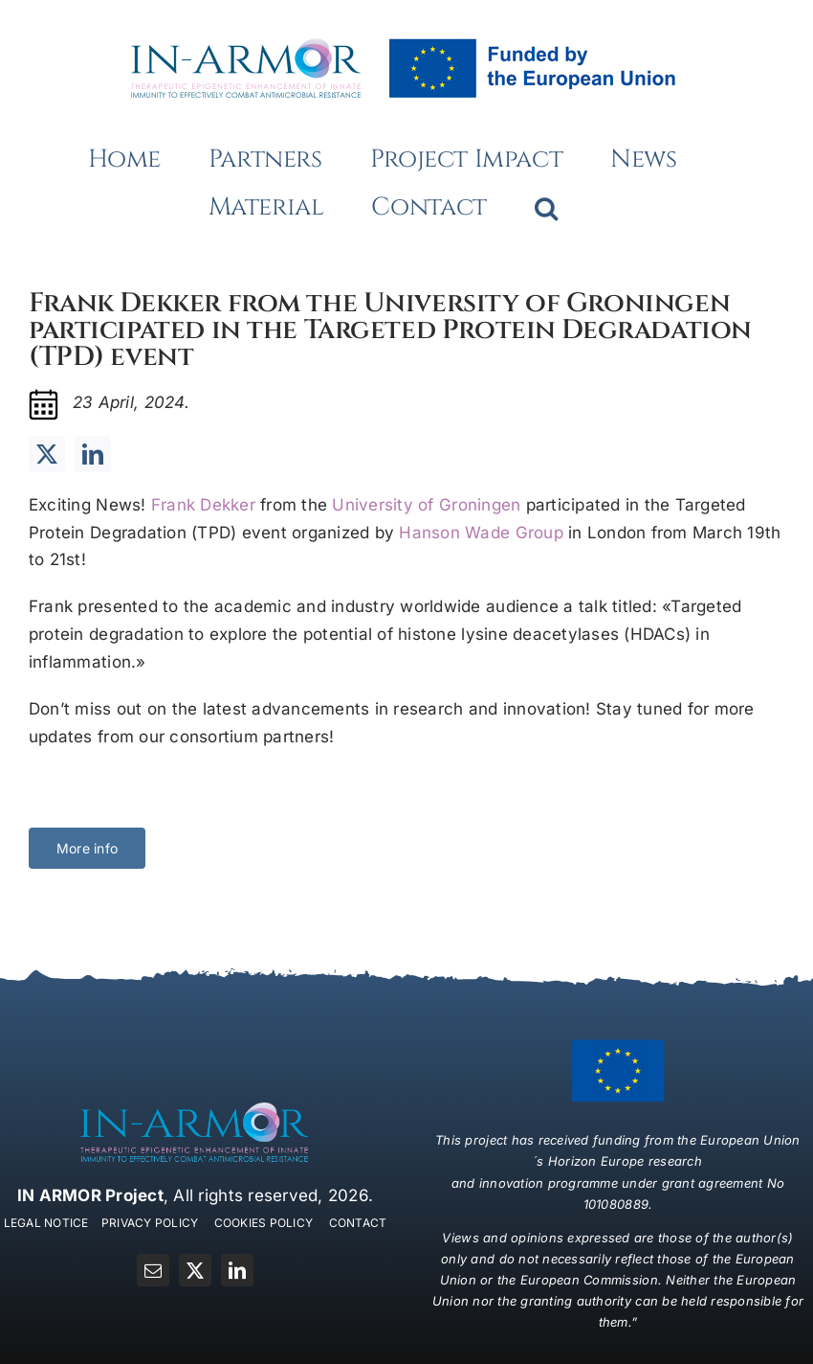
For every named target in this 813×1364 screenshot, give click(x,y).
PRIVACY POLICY (150, 1223)
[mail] (153, 1270)
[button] (546, 208)
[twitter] (47, 454)
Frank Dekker (203, 504)
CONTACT (358, 1223)
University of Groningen (426, 504)
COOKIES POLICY (264, 1223)
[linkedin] (93, 454)
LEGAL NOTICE (46, 1223)
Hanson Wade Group (480, 532)
